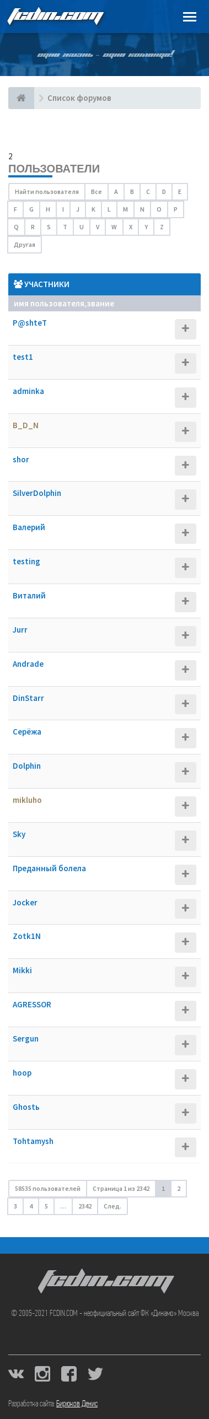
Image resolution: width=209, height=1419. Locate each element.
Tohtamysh (33, 1141)
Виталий (29, 595)
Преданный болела (49, 868)
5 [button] (46, 1206)
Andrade (28, 664)
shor (21, 459)
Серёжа (27, 731)
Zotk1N (27, 936)
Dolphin (27, 765)
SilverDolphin (37, 493)
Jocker (25, 902)
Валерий (29, 527)
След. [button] (112, 1206)
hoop (22, 1072)
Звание (100, 303)
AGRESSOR (32, 1004)
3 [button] (15, 1206)
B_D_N (26, 425)
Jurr (20, 629)
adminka (28, 391)
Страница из (121, 1188)
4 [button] (31, 1206)
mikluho (27, 800)
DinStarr (28, 698)
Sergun (26, 1038)
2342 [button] (85, 1206)
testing (26, 561)
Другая (24, 244)
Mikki (22, 970)
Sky (19, 834)
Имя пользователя (49, 303)
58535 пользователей (48, 1188)
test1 (23, 357)
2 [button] (178, 1188)
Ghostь (26, 1107)
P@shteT (30, 322)
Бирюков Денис (77, 1404)
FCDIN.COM (54, 16)
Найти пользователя (47, 191)
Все (96, 191)
